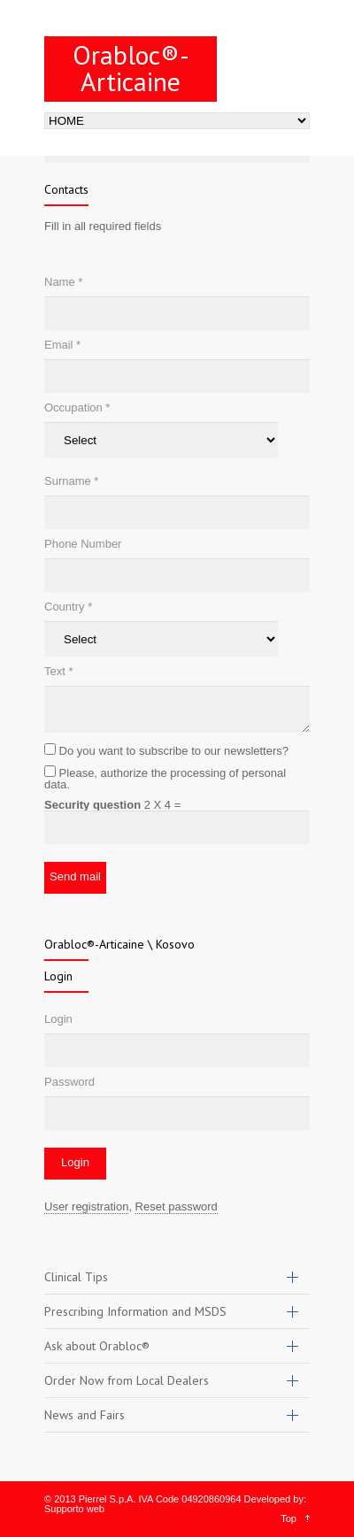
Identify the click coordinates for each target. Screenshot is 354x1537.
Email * (62, 344)
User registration (86, 1206)
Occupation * (77, 407)
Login (58, 1019)
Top (288, 1518)
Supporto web (74, 1508)
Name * (63, 282)
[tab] (177, 1277)
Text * (58, 671)
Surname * (71, 481)
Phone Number (82, 543)
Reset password (176, 1206)
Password (69, 1081)
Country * (68, 606)
